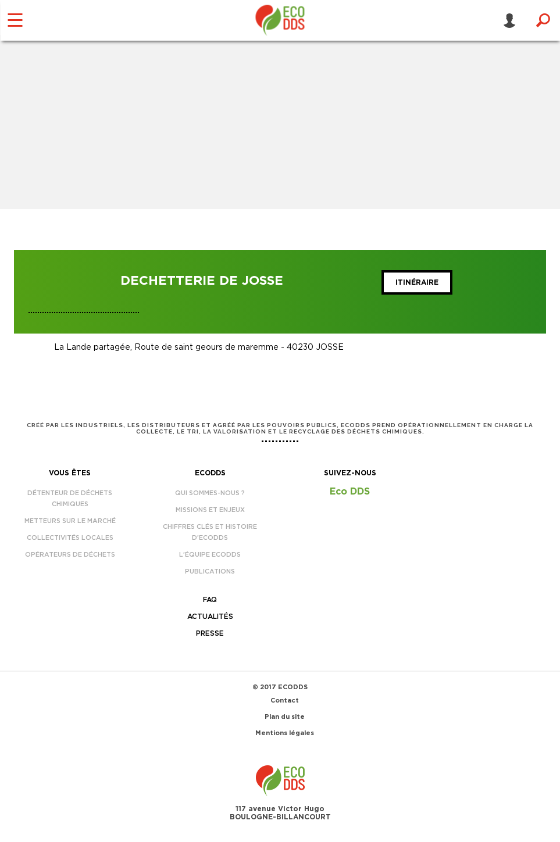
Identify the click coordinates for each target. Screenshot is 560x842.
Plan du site (285, 717)
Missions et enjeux (210, 510)
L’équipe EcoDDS (210, 554)
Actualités (210, 616)
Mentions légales (284, 733)
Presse (210, 633)
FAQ (210, 599)
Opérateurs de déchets (70, 554)
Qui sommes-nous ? (210, 493)
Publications (210, 571)
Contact (284, 700)
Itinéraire (416, 282)
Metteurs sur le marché (70, 521)
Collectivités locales (70, 538)
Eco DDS (350, 491)
